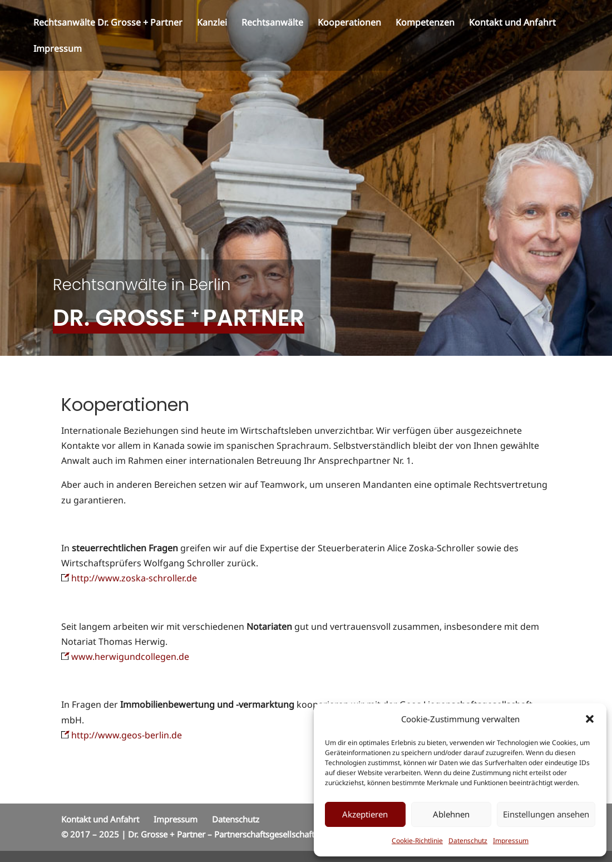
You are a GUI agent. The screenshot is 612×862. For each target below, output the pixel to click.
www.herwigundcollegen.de (125, 656)
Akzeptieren (365, 814)
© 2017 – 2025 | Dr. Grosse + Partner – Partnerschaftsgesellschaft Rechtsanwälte (216, 834)
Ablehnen (451, 814)
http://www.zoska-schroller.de (129, 578)
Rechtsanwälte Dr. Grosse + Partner (107, 23)
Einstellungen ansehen (546, 814)
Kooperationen (349, 23)
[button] (589, 718)
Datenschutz (467, 840)
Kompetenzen (425, 23)
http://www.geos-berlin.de (126, 735)
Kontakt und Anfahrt (512, 23)
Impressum (511, 840)
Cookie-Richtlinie (417, 840)
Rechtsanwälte (272, 23)
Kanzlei (212, 23)
